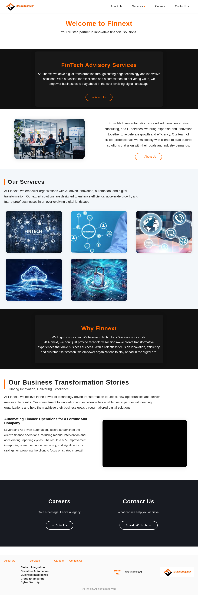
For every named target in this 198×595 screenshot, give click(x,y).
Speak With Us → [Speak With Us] (139, 525)
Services (138, 6)
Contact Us (182, 6)
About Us (116, 6)
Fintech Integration (33, 567)
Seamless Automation (34, 571)
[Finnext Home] (19, 6)
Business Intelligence (34, 574)
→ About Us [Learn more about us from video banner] (98, 97)
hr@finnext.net (133, 571)
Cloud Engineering (32, 578)
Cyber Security (30, 582)
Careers (160, 6)
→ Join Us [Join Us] (59, 525)
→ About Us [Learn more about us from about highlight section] (148, 156)
